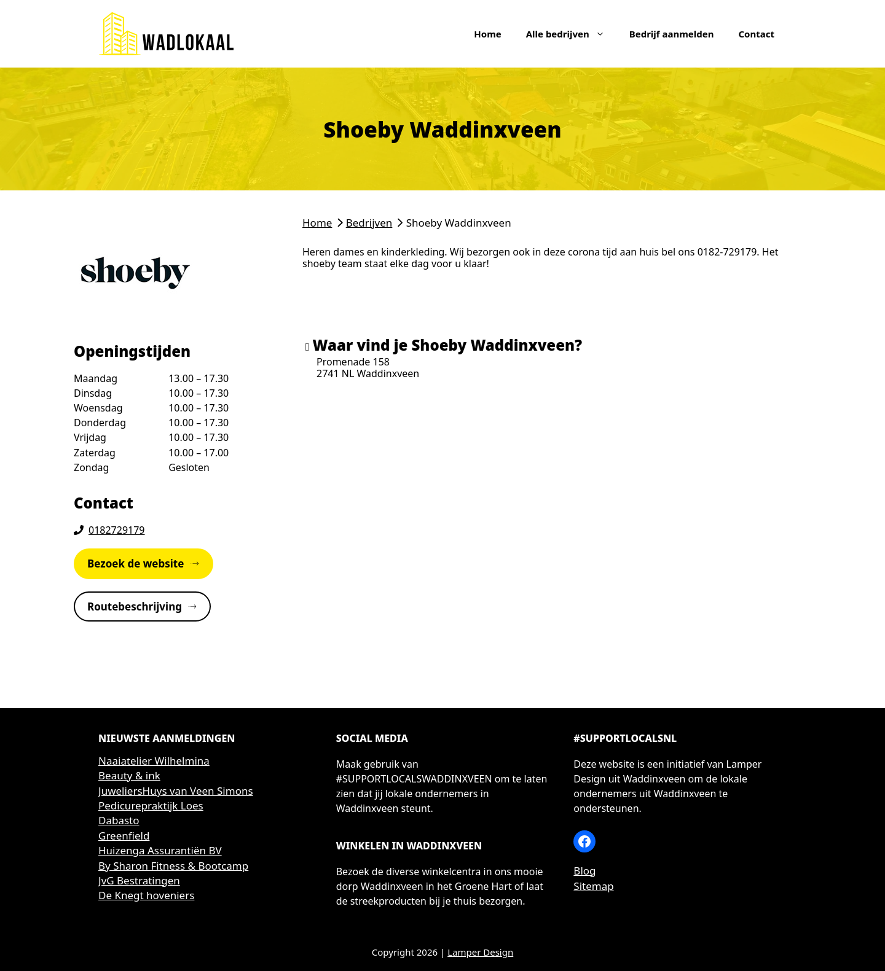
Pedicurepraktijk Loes (150, 805)
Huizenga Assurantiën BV (160, 850)
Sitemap (593, 886)
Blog (584, 871)
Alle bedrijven (571, 33)
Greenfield (123, 836)
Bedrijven (369, 223)
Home (487, 34)
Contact (756, 34)
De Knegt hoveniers (146, 895)
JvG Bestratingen (139, 880)
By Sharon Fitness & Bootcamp (173, 866)
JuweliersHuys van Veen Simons (175, 791)
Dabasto (119, 820)
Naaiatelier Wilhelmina (154, 761)
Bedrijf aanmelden (671, 34)
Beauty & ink (129, 775)
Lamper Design (480, 952)
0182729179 (116, 530)
